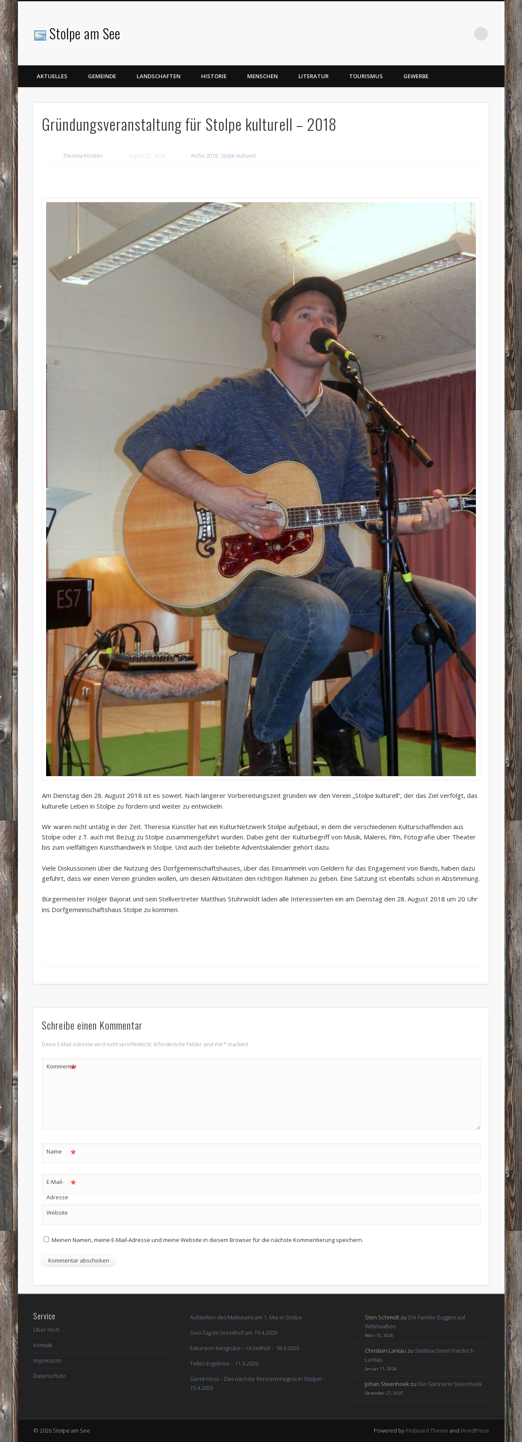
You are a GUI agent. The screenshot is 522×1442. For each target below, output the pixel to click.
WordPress (475, 1430)
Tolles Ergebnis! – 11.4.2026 (224, 1363)
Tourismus (366, 76)
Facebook (463, 34)
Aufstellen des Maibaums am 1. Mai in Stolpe (246, 1317)
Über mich (46, 1329)
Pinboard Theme (426, 1430)
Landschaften (159, 76)
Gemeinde (102, 76)
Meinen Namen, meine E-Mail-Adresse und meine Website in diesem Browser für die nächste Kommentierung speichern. (207, 1240)
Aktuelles (52, 76)
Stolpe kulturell (238, 155)
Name (61, 1151)
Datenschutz (49, 1376)
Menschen (262, 76)
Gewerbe (416, 76)
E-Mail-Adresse (61, 1187)
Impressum (47, 1360)
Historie (214, 76)
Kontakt (42, 1345)
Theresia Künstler (83, 155)
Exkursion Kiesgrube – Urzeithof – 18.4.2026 (244, 1348)
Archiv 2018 (204, 155)
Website (57, 1212)
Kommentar (61, 1066)
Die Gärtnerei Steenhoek (450, 1384)
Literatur (313, 76)
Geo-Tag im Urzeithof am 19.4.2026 (233, 1332)
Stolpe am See (85, 33)
